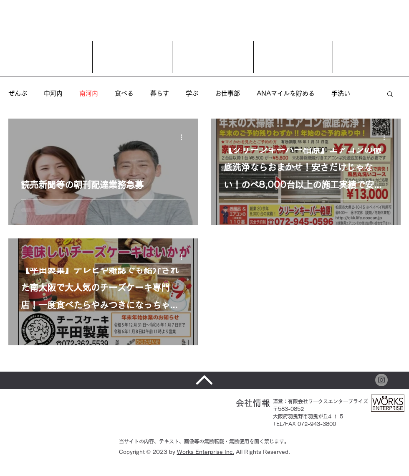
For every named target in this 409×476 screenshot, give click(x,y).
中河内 (53, 93)
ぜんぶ (17, 93)
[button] (390, 94)
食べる (124, 93)
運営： (280, 401)
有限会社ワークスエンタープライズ (328, 401)
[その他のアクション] (184, 137)
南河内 (88, 93)
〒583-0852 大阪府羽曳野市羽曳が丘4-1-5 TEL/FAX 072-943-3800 (308, 416)
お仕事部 (227, 93)
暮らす (159, 93)
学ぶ (192, 93)
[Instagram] (381, 380)
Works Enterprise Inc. (205, 452)
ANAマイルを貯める (286, 93)
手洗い (340, 93)
